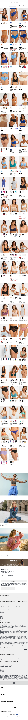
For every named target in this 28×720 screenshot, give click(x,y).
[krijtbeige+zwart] (13, 171)
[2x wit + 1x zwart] (13, 380)
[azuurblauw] (20, 23)
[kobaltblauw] (11, 23)
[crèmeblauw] (25, 107)
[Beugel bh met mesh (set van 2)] (23, 433)
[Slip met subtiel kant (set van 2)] (23, 330)
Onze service (14, 691)
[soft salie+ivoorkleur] (6, 213)
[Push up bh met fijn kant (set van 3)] (14, 371)
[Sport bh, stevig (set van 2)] (23, 289)
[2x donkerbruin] (1, 149)
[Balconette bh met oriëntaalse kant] (14, 140)
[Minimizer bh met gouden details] (23, 162)
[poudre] (23, 107)
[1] (3, 42)
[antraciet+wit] (20, 297)
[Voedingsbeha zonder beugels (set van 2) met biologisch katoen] (23, 351)
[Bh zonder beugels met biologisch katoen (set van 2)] (4, 58)
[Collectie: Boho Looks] (14, 539)
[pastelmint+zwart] (23, 234)
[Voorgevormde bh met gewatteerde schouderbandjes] (14, 78)
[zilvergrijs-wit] (1, 359)
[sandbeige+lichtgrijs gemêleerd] (16, 400)
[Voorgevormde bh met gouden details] (23, 120)
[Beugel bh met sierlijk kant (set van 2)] (14, 226)
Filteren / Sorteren (23, 5)
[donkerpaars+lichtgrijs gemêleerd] (4, 400)
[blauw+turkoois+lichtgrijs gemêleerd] (11, 441)
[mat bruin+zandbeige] (4, 107)
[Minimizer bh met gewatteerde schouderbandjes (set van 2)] (14, 162)
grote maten (25, 649)
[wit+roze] (4, 66)
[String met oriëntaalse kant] (4, 36)
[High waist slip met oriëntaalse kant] (14, 58)
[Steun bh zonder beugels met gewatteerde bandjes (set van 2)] (4, 246)
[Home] (1, 5)
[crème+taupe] (16, 171)
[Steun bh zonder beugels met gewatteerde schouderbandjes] (14, 205)
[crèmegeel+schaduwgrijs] (25, 441)
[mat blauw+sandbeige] (16, 234)
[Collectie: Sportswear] (14, 484)
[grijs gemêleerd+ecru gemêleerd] (25, 359)
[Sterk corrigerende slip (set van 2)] (14, 289)
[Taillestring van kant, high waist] (14, 330)
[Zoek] (27, 3)
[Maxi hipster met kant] (4, 371)
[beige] (20, 87)
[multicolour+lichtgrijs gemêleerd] (16, 359)
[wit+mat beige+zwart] (23, 380)
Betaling (14, 687)
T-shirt (6, 637)
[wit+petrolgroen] (11, 171)
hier (22, 584)
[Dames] (4, 5)
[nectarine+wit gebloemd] (1, 441)
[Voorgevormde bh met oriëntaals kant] (4, 162)
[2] (4, 42)
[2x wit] (23, 191)
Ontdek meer (2, 498)
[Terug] (1, 3)
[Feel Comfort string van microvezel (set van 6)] (23, 371)
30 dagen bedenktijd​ (3, 0)
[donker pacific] (1, 191)
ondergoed (13, 598)
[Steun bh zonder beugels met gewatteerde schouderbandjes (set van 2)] (4, 226)
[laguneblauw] (16, 191)
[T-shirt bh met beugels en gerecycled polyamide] (4, 14)
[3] (14, 42)
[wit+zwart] (13, 234)
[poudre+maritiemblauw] (11, 234)
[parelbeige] (1, 421)
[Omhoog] (14, 683)
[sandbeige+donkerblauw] (4, 255)
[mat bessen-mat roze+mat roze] (4, 275)
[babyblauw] (11, 66)
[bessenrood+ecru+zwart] (16, 380)
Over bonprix (14, 698)
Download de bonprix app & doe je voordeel (14, 701)
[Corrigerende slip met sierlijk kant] (23, 78)
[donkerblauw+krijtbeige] (20, 400)
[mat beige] (16, 87)
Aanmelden (14, 581)
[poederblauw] (1, 339)
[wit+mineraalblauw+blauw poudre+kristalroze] (4, 462)
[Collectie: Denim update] (14, 511)
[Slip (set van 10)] (14, 351)
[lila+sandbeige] (6, 66)
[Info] (13, 5)
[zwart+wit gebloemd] (6, 441)
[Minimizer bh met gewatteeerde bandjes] (4, 412)
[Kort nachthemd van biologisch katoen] (23, 310)
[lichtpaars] (16, 128)
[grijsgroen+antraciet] (20, 359)
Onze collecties (14, 694)
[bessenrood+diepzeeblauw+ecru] (13, 255)
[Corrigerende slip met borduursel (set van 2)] (4, 267)
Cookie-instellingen (4, 711)
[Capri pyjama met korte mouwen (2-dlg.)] (4, 351)
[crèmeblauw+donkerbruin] (25, 339)
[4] (6, 42)
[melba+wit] (20, 234)
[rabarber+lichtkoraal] (20, 339)
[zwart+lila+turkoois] (1, 462)
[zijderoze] (25, 255)
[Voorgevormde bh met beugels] (23, 205)
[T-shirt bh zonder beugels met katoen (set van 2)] (23, 226)
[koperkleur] (1, 44)
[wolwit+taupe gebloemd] (4, 441)
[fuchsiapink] (4, 191)
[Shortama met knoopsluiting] (14, 183)
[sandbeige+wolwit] (20, 441)
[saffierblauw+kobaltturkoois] (1, 66)
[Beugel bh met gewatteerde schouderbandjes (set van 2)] (4, 310)
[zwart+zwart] (23, 359)
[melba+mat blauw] (11, 421)
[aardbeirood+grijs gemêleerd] (25, 66)
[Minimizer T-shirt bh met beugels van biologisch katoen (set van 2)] (23, 183)
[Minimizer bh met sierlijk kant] (23, 14)
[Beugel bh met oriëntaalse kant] (14, 99)
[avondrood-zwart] (4, 213)
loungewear (1, 618)
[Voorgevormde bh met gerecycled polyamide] (14, 120)
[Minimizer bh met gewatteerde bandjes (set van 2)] (23, 58)
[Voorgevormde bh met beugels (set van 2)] (4, 205)
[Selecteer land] (14, 714)
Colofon (9, 711)
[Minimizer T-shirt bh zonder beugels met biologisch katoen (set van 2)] (14, 392)
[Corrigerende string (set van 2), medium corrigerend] (4, 140)
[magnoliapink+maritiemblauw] (16, 421)
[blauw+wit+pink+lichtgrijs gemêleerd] (13, 441)
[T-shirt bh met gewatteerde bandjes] (23, 99)
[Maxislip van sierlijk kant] (4, 78)
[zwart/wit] (1, 107)
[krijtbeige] (4, 23)
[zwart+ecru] (20, 66)
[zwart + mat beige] (11, 275)
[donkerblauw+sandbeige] (23, 66)
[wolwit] (23, 421)
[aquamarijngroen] (20, 421)
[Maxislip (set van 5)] (4, 454)
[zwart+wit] (1, 400)
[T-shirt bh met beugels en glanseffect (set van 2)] (4, 99)
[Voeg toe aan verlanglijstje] (8, 9)
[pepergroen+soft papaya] (6, 107)
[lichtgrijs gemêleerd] (11, 191)
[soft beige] (4, 149)
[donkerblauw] (25, 275)
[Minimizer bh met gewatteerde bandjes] (23, 140)
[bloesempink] (25, 23)
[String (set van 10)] (14, 433)
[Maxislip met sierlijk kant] (14, 36)
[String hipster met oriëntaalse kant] (14, 14)
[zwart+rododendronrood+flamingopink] (16, 255)
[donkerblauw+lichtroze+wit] (11, 380)
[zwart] (1, 23)
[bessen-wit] (6, 359)
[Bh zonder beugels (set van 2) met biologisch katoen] (4, 433)
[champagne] (20, 275)
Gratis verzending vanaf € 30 (10, 0)
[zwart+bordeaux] (4, 234)
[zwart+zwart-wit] (1, 275)
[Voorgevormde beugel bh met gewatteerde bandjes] (23, 412)
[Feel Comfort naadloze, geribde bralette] (4, 330)
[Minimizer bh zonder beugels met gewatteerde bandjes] (23, 267)
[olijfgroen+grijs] (23, 339)
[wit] (6, 23)
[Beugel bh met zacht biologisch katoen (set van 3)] (14, 246)
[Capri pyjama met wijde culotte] (4, 183)
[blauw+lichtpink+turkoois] (6, 462)
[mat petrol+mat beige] (11, 400)
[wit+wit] (1, 234)
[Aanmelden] (14, 581)
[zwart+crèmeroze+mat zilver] (11, 255)
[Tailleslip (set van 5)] (4, 392)
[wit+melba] (13, 462)
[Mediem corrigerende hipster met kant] (4, 120)
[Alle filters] (23, 6)
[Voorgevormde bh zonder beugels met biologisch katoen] (23, 246)
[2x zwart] (20, 191)
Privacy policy (8, 585)
